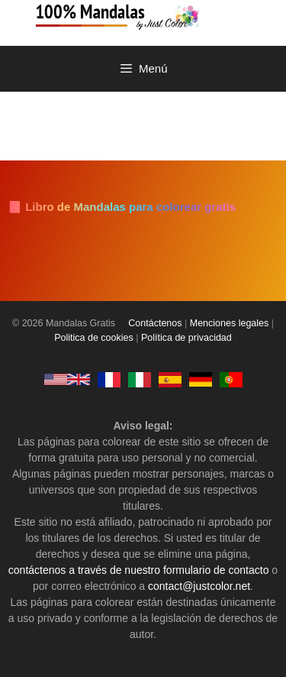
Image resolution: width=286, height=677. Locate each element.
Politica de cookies (93, 337)
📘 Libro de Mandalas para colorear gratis (122, 206)
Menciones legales (229, 323)
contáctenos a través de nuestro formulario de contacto (138, 570)
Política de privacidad (186, 337)
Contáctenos (155, 323)
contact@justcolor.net (199, 586)
